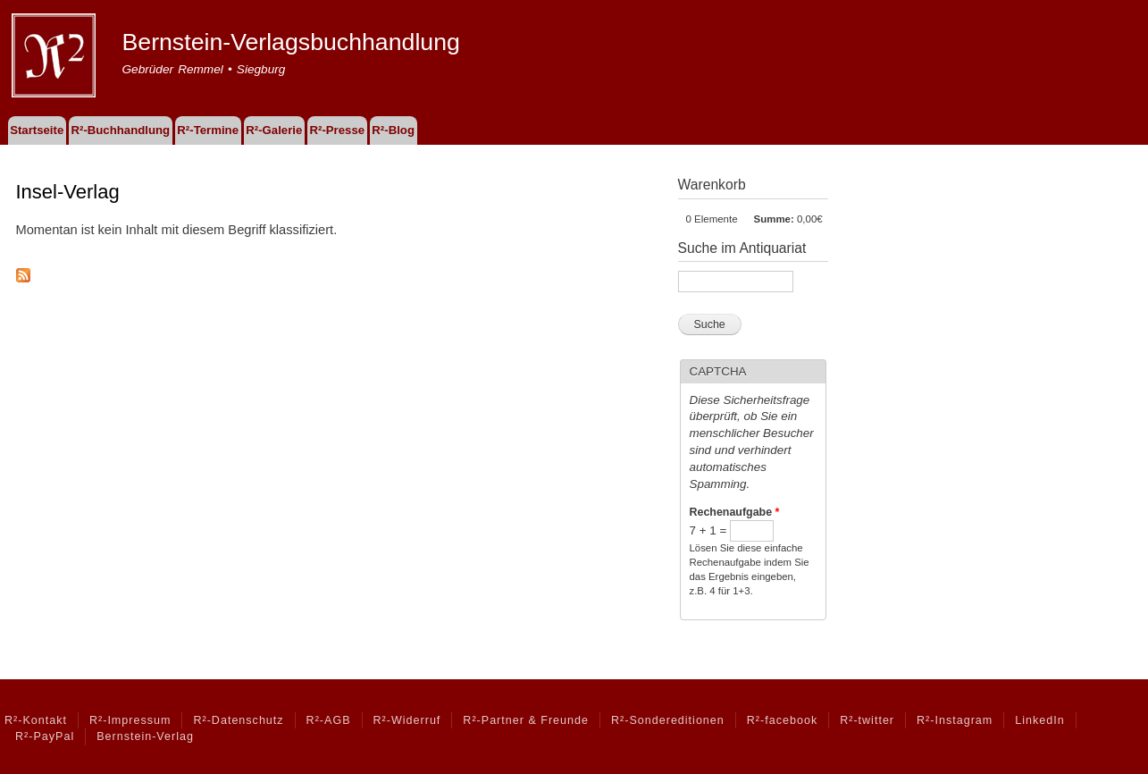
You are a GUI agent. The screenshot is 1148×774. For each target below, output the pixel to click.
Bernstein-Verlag (145, 736)
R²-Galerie (274, 130)
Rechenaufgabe (735, 512)
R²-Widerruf (407, 720)
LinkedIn (1039, 720)
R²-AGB (328, 720)
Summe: (774, 219)
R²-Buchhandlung (120, 130)
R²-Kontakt (35, 720)
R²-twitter (867, 720)
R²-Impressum (130, 720)
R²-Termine (208, 130)
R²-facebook (782, 720)
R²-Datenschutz (238, 720)
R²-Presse (337, 130)
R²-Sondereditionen (668, 720)
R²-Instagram (955, 720)
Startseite (36, 130)
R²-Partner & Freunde (526, 720)
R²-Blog (393, 130)
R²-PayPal (44, 736)
